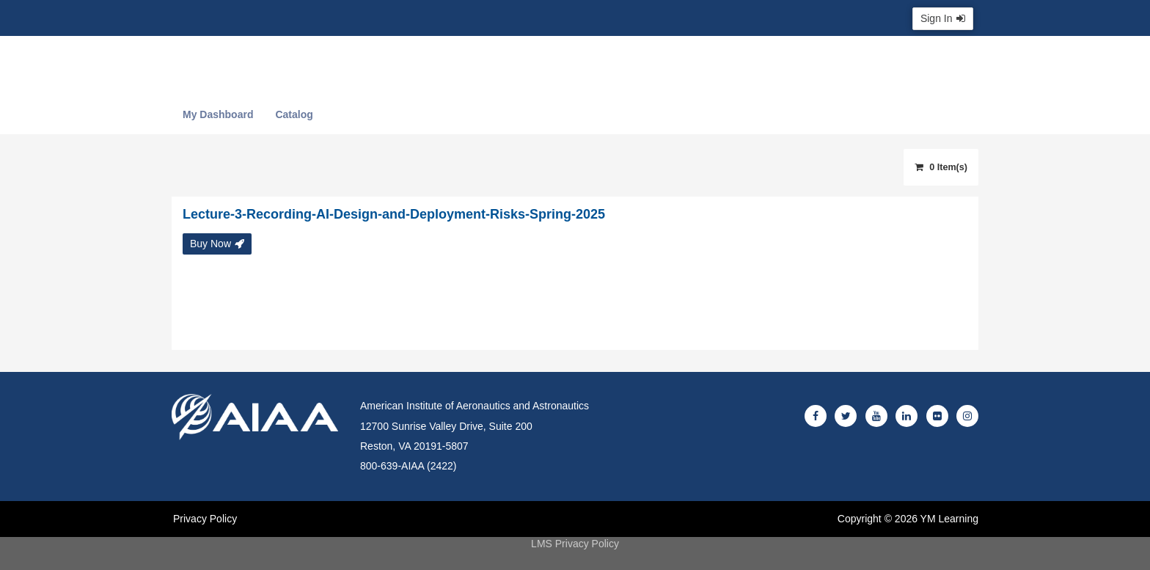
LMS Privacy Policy (575, 543)
